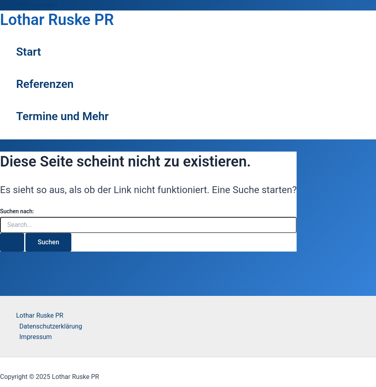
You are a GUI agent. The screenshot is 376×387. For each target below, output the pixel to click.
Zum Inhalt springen (28, 5)
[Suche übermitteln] (12, 242)
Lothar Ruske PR (57, 20)
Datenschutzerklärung (50, 326)
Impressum (35, 337)
